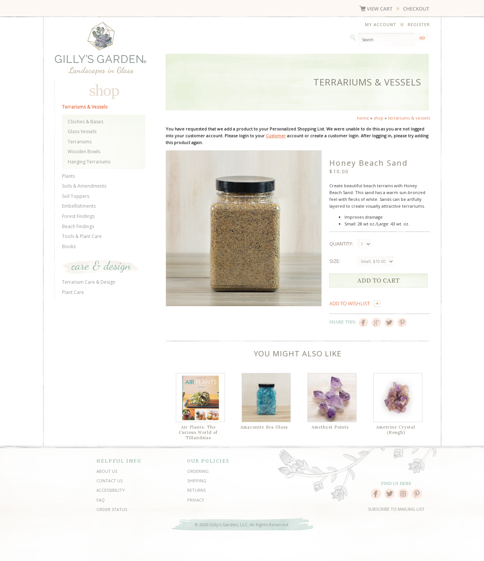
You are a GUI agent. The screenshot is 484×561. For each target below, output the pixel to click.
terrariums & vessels (409, 118)
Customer (276, 135)
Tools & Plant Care (82, 236)
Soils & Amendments (84, 186)
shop (378, 118)
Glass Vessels (82, 131)
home (363, 118)
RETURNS (196, 490)
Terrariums (80, 141)
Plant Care (73, 292)
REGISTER (419, 24)
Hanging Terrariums (89, 162)
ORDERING (198, 471)
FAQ (100, 500)
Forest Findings (78, 216)
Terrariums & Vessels (84, 107)
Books (69, 246)
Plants (68, 176)
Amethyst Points (330, 427)
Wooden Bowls (84, 151)
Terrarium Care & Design (88, 282)
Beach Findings (78, 226)
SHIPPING (196, 480)
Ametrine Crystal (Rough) (395, 429)
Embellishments (79, 206)
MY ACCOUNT (380, 24)
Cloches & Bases (85, 121)
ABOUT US (106, 471)
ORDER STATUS (111, 509)
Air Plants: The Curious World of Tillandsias (198, 432)
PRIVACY (195, 500)
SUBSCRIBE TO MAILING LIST (396, 509)
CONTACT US (109, 480)
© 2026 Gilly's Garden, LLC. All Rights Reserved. (242, 524)
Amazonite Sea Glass (264, 427)
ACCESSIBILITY (110, 490)
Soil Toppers (75, 196)
